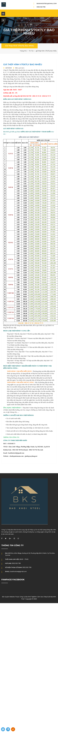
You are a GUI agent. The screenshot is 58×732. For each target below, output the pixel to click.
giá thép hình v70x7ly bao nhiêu (19, 46)
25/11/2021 (8, 68)
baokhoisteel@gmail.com (47, 3)
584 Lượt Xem (19, 68)
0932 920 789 (41, 7)
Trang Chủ (23, 51)
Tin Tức (31, 51)
